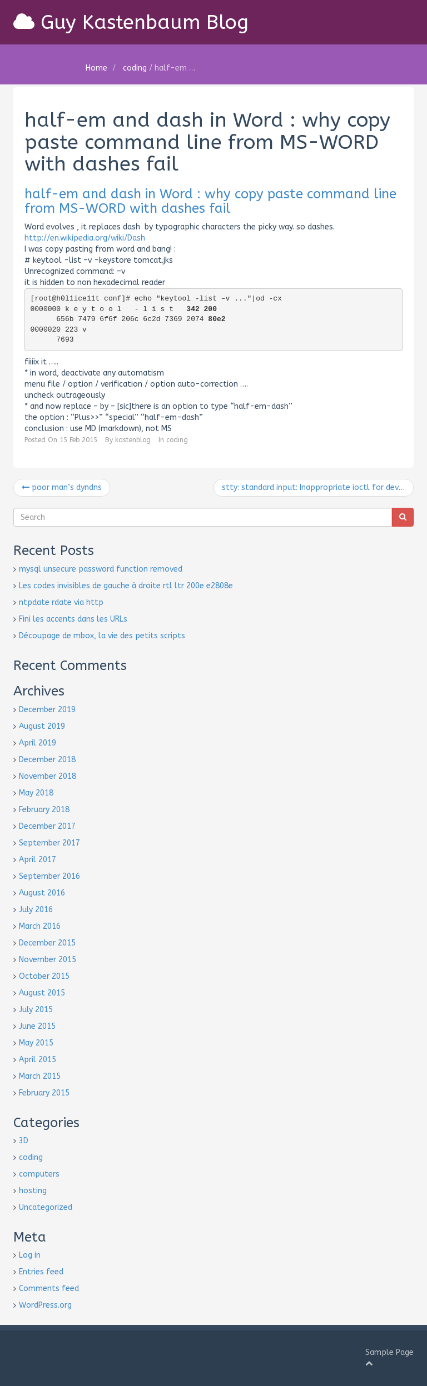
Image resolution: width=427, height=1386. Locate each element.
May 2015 (36, 1043)
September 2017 (49, 843)
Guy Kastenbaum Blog (133, 22)
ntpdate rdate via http (61, 602)
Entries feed (41, 1272)
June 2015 (37, 1026)
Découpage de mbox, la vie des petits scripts (102, 636)
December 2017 (47, 826)
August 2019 (42, 726)
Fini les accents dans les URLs (73, 619)
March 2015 (40, 1076)
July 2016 (36, 909)
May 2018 (36, 793)
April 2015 (37, 1059)
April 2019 (37, 743)
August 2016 (42, 893)
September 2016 (49, 876)
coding (135, 68)
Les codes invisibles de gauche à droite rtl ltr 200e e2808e (126, 586)
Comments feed (49, 1288)
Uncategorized (45, 1207)
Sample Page (389, 1352)
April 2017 (37, 859)
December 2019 (47, 709)
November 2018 (47, 776)
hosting (33, 1190)
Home (96, 68)
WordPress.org (45, 1305)
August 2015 (42, 993)
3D (23, 1140)
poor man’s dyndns (62, 487)
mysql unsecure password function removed (100, 569)
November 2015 (47, 959)
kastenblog (133, 440)
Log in (30, 1255)
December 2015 (47, 943)
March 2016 (40, 926)
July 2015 (36, 1009)
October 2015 (44, 976)
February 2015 (44, 1093)
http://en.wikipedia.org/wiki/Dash (84, 238)
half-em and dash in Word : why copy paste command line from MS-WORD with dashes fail (210, 201)
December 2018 (47, 759)
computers (39, 1174)
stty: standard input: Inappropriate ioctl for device (318, 487)
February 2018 (44, 809)
